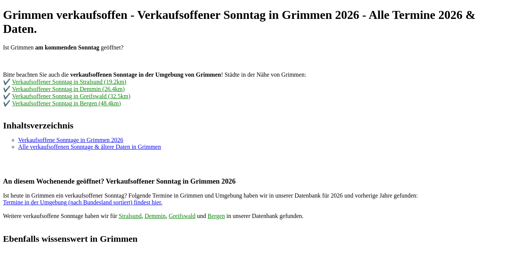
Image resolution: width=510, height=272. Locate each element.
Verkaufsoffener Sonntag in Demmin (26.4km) (68, 89)
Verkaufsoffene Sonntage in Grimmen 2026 (70, 140)
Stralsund (130, 216)
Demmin (155, 216)
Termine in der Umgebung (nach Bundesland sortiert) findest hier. (82, 202)
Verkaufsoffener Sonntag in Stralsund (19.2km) (69, 82)
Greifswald (182, 216)
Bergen (216, 216)
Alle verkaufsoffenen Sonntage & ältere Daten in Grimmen (89, 147)
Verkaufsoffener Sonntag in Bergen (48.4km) (66, 103)
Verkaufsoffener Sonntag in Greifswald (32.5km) (71, 96)
